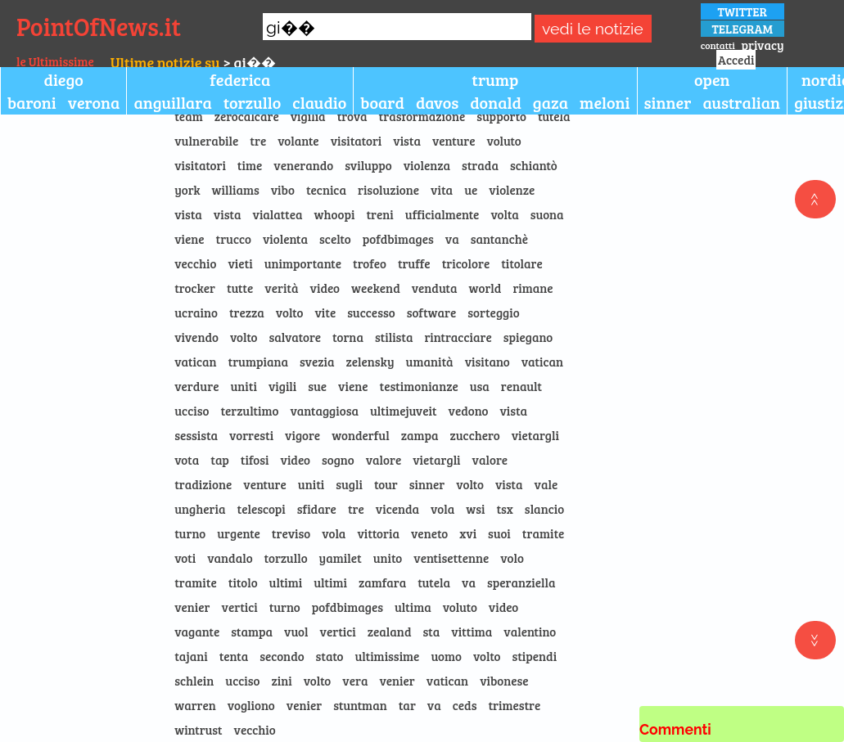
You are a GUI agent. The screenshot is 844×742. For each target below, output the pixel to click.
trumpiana (258, 361)
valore (384, 460)
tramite (543, 533)
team (188, 116)
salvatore (295, 337)
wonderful (361, 435)
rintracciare (457, 337)
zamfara (382, 582)
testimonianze (419, 386)
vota (186, 460)
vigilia (308, 116)
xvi (467, 533)
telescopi (261, 509)
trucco (233, 239)
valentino (529, 631)
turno (189, 533)
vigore (302, 435)
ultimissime (386, 656)
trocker (194, 288)
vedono (469, 410)
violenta (285, 239)
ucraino (196, 312)
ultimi (286, 582)
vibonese (504, 680)
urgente (238, 533)
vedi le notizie (592, 29)
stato (330, 656)
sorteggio (493, 312)
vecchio (195, 263)
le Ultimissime (55, 61)
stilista (394, 337)
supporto (501, 116)
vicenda (397, 509)
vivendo (196, 337)
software (432, 312)
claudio (319, 102)
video (325, 288)
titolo (243, 582)
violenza (427, 165)
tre (258, 141)
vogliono (251, 705)
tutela (554, 116)
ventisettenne (451, 558)
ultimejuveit (403, 410)
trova (352, 116)
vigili (282, 386)
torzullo (252, 102)
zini (282, 680)
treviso (291, 533)
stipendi (534, 656)
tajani (190, 656)
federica (240, 79)
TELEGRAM (742, 28)
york (187, 190)
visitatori (356, 141)
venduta (435, 288)
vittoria (378, 533)
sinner (668, 102)
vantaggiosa (324, 410)
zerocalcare (246, 116)
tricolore (466, 263)
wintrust (198, 730)
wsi (475, 509)
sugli (349, 484)
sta (431, 631)
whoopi (334, 214)
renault (521, 386)
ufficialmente (442, 214)
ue (470, 190)
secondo (282, 656)
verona (94, 102)
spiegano (528, 337)
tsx (504, 509)
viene (189, 239)
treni (379, 214)
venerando (303, 165)
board (382, 102)
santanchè (499, 239)
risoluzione (388, 190)
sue (317, 386)
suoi (499, 533)
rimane (532, 288)
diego (63, 79)
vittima (471, 631)
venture (454, 141)
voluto (504, 141)
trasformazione (422, 116)
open (712, 79)
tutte (240, 288)
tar (407, 705)
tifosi (255, 460)
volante (298, 141)
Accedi (736, 60)
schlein (194, 680)
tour (386, 484)
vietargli (535, 435)
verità (281, 288)
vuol (296, 631)
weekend (375, 288)
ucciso (191, 410)
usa (480, 386)
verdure (196, 386)
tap (219, 460)
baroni (31, 102)
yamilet (340, 558)
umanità (430, 361)
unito (388, 558)
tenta (234, 656)
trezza (246, 312)
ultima (413, 607)
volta (504, 214)
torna (347, 337)
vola (442, 509)
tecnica (326, 190)
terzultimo (249, 410)
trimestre (514, 705)
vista (407, 141)
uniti (243, 386)
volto (290, 312)
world (485, 288)
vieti (240, 263)
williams (236, 190)
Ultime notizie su (165, 62)
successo (371, 312)
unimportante (302, 263)
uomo (446, 656)
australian (741, 102)
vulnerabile (206, 141)
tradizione (203, 484)
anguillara (172, 102)
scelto (335, 239)
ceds (465, 705)
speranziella (521, 582)
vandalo (229, 558)
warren (195, 705)
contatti (718, 45)
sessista (196, 435)
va (452, 239)
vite (325, 312)
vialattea (278, 214)
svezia (317, 361)
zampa (420, 435)
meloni (605, 102)
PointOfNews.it (98, 26)
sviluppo (368, 165)
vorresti (251, 435)
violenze (512, 190)
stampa (252, 631)
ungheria (199, 509)
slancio (544, 509)
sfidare (316, 509)
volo (512, 558)
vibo (283, 190)
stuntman (360, 705)
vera (355, 680)
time (249, 165)
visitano (487, 361)
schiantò (533, 165)
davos (437, 102)
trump (495, 79)
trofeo (369, 263)
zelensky (370, 361)
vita (442, 190)
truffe (414, 263)
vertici (240, 607)
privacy (762, 45)
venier (192, 607)
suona (547, 214)
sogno (338, 460)
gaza (550, 102)
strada (480, 165)
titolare (522, 263)
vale (546, 484)
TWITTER (742, 11)
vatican (195, 361)
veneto (429, 533)
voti (185, 558)
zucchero (475, 435)
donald (495, 102)
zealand (390, 631)
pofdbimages (398, 239)
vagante (196, 631)
